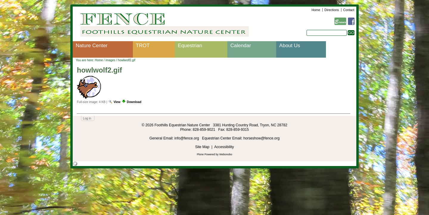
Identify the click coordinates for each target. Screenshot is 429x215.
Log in (87, 118)
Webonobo (225, 154)
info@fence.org (187, 138)
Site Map (202, 147)
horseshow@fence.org (261, 138)
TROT (143, 45)
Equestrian (190, 45)
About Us (289, 45)
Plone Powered (206, 154)
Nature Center (92, 45)
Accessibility (224, 147)
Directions (331, 10)
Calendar (240, 45)
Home (316, 10)
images (110, 60)
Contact (348, 10)
